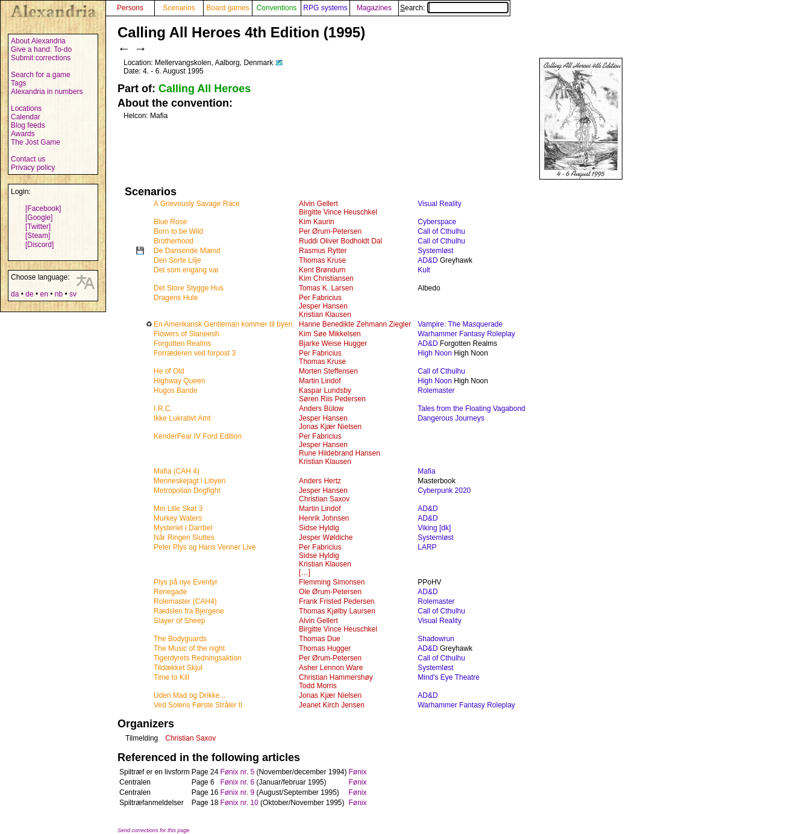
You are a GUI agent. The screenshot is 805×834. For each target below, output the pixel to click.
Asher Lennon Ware (331, 667)
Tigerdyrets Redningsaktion (198, 658)
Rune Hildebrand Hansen (339, 453)
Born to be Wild (178, 231)
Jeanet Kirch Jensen (332, 705)
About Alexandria (38, 41)
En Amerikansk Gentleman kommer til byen (223, 324)
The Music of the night (189, 648)
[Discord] (39, 244)
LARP (427, 547)
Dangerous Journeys (451, 418)
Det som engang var (186, 270)
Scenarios (179, 8)
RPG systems (325, 8)
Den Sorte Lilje (177, 260)
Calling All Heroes (204, 89)
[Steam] (37, 235)
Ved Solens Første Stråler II (198, 705)
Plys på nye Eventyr (186, 582)
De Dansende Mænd (187, 250)
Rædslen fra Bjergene (189, 611)
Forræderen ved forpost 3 (195, 353)
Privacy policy (33, 167)
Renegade (170, 592)
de (29, 294)
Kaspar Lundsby (325, 390)
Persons (130, 8)
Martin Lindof (319, 381)
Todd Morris (318, 686)
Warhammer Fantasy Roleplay (466, 334)
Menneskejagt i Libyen (189, 481)
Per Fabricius (320, 297)
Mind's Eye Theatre (449, 677)
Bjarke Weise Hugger (333, 343)
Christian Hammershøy (336, 677)
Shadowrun (436, 639)
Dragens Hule (176, 297)
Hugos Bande (176, 390)
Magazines (374, 8)
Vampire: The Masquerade (460, 324)
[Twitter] (38, 226)
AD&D (427, 260)
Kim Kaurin (316, 222)
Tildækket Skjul (178, 667)
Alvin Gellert (318, 203)
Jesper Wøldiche (325, 537)
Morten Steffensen (328, 371)
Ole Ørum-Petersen (330, 592)
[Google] (38, 217)
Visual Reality (439, 203)
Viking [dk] (434, 528)
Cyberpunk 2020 (444, 490)
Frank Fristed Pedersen (336, 601)
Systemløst (435, 250)
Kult (424, 270)
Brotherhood (173, 241)
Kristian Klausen (325, 314)
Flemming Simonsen (332, 582)
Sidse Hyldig (319, 528)
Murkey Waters (178, 518)
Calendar (25, 117)
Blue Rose (170, 222)
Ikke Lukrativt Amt (182, 418)
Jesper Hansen (323, 306)
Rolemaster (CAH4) (185, 601)
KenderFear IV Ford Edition (198, 436)
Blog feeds (28, 125)
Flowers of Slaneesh (186, 334)
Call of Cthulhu (441, 231)
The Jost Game (35, 142)
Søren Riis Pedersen (332, 399)
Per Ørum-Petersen (330, 231)
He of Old (169, 371)
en (44, 294)
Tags (18, 83)
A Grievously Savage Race (197, 203)
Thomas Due (319, 639)
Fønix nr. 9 (237, 792)
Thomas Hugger (325, 648)
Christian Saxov (324, 499)
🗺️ (279, 62)
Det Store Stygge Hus (189, 288)
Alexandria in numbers (47, 91)
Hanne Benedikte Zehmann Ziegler (355, 324)
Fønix (358, 772)
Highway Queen (179, 381)
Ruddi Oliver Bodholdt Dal (340, 241)
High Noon (435, 353)
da (15, 294)
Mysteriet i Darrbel (183, 528)
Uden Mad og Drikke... (189, 695)
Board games (227, 8)
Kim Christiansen (326, 278)
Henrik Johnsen (324, 518)
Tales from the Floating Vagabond (471, 408)
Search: (454, 8)
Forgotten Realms (182, 343)
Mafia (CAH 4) (176, 471)
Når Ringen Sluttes (184, 537)
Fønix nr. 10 (239, 802)
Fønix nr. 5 (237, 772)
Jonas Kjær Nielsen (330, 426)
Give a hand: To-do (41, 49)
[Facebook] (43, 208)
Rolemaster (436, 390)
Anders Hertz (320, 481)
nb (59, 294)
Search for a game (40, 75)
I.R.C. (163, 408)
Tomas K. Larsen (326, 288)
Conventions (277, 8)
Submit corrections (40, 58)
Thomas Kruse (322, 260)
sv (73, 294)
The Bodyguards (180, 639)
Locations (26, 108)
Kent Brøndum (322, 270)
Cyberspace (437, 222)
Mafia (426, 471)
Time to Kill (171, 677)
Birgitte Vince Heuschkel (338, 212)
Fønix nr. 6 (237, 782)
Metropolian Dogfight (187, 490)
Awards (23, 134)
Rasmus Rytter (322, 250)
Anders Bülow (321, 408)
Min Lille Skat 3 (178, 508)
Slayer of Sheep (179, 620)
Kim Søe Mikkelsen (330, 334)
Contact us (28, 159)
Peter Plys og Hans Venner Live (204, 547)
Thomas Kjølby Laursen (337, 611)
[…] (304, 572)
